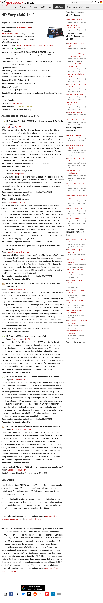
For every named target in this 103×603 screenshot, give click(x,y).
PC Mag (15, 174)
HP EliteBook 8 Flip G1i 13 (75, 135)
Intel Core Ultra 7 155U (10, 34)
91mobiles (16, 339)
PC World (16, 380)
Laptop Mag (12, 289)
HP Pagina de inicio (16, 103)
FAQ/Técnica (46, 7)
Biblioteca (59, 7)
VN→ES (23, 470)
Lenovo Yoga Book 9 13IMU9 (76, 218)
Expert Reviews (14, 252)
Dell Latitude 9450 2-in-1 (75, 112)
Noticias (33, 7)
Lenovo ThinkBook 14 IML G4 (76, 120)
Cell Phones (12, 470)
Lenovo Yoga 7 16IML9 (74, 208)
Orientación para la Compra (78, 7)
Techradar (12, 202)
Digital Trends (17, 429)
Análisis (23, 7)
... (100, 7)
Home (13, 7)
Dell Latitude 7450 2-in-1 (75, 20)
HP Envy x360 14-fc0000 (75, 94)
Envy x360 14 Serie (24, 28)
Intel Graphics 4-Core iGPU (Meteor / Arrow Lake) (35, 45)
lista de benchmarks (33, 519)
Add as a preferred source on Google (32, 588)
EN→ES (18, 127)
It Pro (10, 127)
